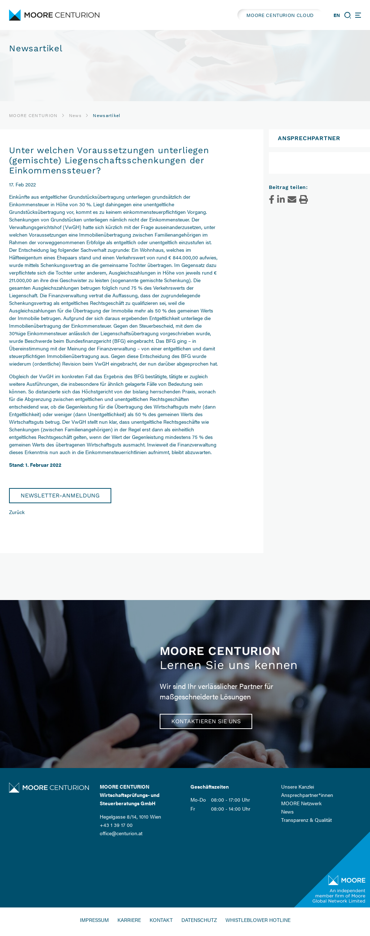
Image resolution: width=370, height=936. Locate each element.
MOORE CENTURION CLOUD (280, 15)
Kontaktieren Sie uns (206, 721)
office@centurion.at (121, 833)
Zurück (17, 512)
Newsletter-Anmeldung (60, 495)
